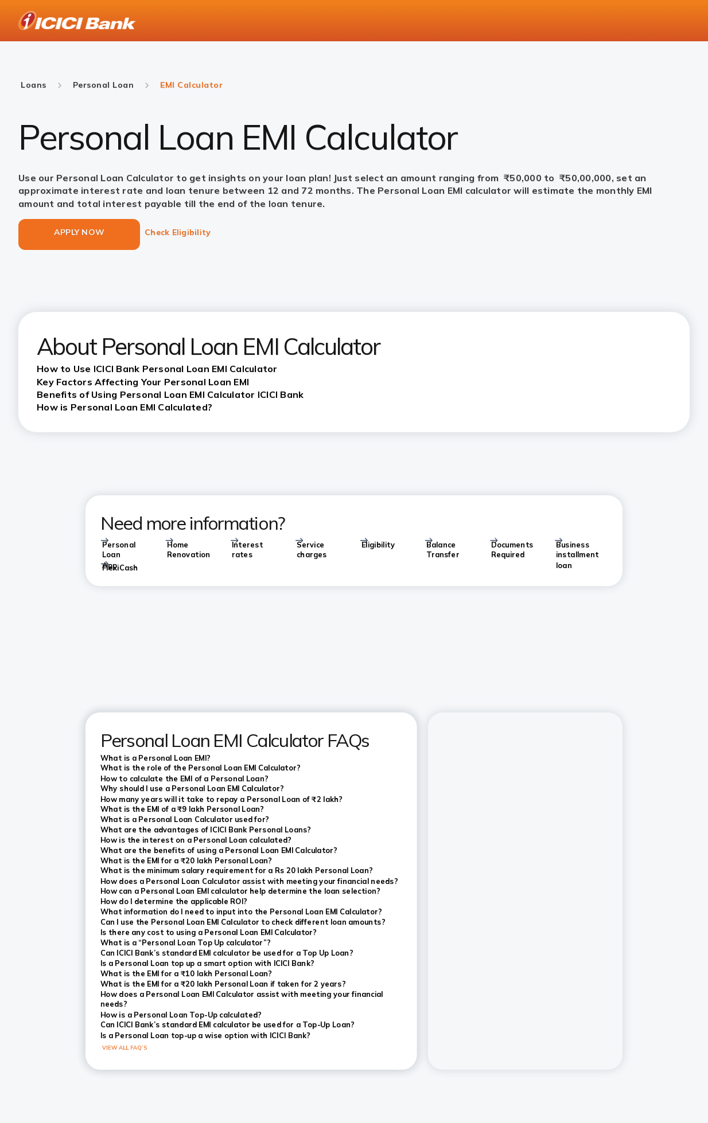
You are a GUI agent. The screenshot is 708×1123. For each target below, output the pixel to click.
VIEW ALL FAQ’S (124, 1047)
